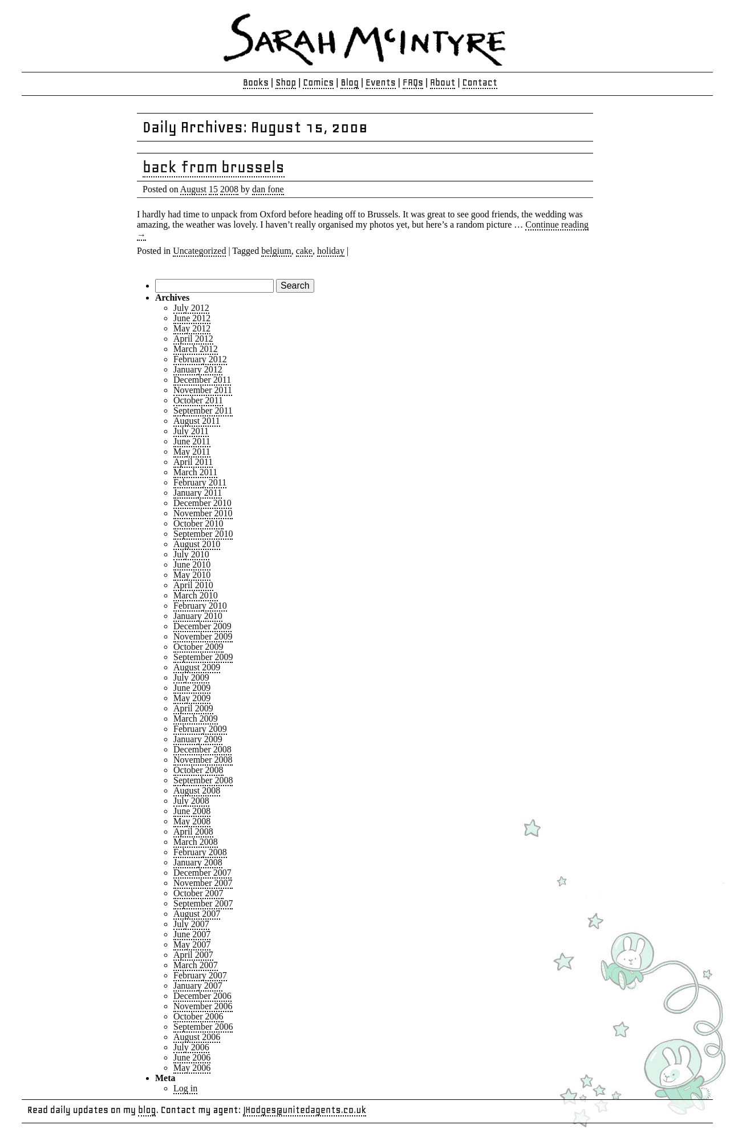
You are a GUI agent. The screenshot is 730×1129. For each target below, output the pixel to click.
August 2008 (196, 790)
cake (304, 251)
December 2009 (202, 626)
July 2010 (191, 554)
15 (213, 189)
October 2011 (198, 400)
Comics (318, 82)
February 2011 (199, 482)
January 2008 (197, 862)
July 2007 (191, 924)
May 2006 (191, 1068)
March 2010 (195, 595)
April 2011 (193, 462)
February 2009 (200, 729)
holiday (330, 251)
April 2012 (193, 338)
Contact (480, 82)
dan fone (268, 189)
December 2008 (202, 749)
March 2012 (195, 349)
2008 (229, 189)
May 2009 (191, 698)
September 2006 (203, 1026)
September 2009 (203, 657)
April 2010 (193, 585)
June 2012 (191, 318)
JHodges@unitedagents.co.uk (304, 1109)
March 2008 (195, 842)
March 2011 (195, 472)
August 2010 (196, 544)
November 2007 (203, 883)
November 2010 (203, 513)
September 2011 (203, 410)
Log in (185, 1088)
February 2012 (200, 359)
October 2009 (198, 646)
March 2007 (195, 965)
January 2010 (197, 616)
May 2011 (191, 451)
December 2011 (202, 380)
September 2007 (203, 903)
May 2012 (191, 328)
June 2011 (191, 441)
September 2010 (203, 534)
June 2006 (191, 1057)
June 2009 (191, 688)
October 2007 (198, 893)
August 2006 (196, 1037)
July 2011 (191, 431)
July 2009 (191, 677)
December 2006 (202, 996)
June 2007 (191, 934)
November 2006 (203, 1006)
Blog (349, 82)
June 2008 (191, 811)
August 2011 (196, 421)
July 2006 (191, 1047)
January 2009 (197, 739)
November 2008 (203, 759)
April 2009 (193, 708)
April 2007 (193, 955)
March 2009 (195, 718)
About (442, 82)
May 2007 (191, 944)
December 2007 (202, 872)
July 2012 (191, 308)
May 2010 (191, 575)
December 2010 (202, 503)
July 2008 (191, 801)
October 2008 (198, 770)
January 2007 (197, 985)
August (193, 189)
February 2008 (200, 852)
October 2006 (198, 1016)
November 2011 (202, 390)
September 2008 (203, 780)
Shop (285, 82)
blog (147, 1109)
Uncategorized (199, 251)
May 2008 (191, 821)
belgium (276, 251)
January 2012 (197, 369)
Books (256, 82)
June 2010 (191, 564)
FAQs (413, 82)
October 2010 (198, 523)
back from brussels (214, 166)
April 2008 (193, 831)
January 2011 (197, 492)
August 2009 (196, 667)
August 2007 (196, 913)
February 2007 (200, 975)
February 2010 (200, 605)
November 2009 (203, 636)
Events (381, 82)
